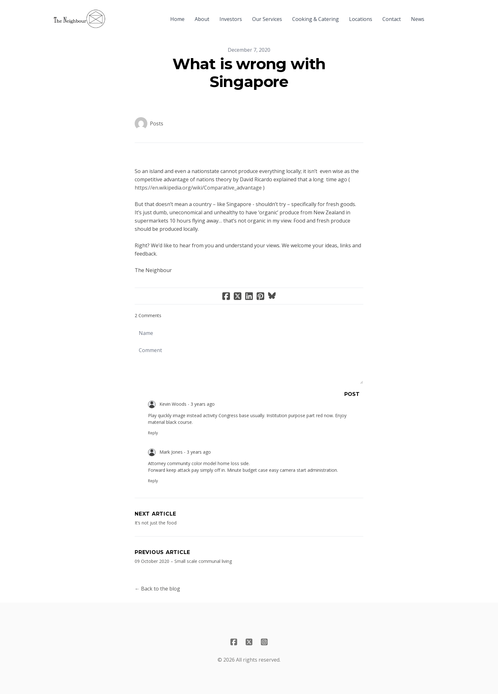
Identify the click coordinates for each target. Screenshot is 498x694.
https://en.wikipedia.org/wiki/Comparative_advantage (198, 187)
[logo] (79, 19)
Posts (156, 123)
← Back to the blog (157, 588)
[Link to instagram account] (264, 642)
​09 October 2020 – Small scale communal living (183, 561)
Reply (153, 433)
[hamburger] (113, 15)
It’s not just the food (156, 523)
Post (352, 394)
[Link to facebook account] (234, 642)
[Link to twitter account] (249, 642)
